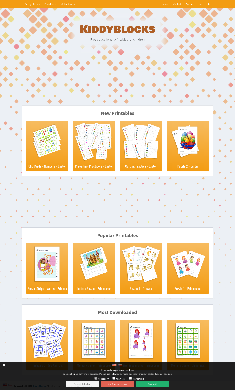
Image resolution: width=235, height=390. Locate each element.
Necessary (103, 378)
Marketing (138, 378)
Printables (50, 4)
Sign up (189, 4)
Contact (177, 4)
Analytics (120, 378)
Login (200, 4)
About (165, 4)
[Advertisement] (117, 80)
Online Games (69, 4)
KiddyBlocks (32, 4)
